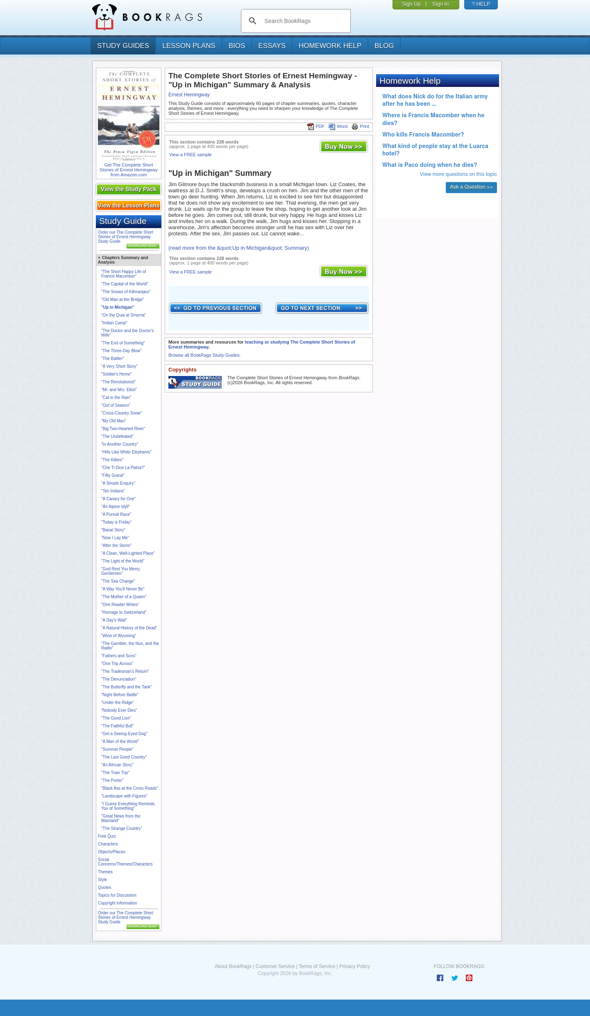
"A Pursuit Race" (116, 514)
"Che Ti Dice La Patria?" (123, 467)
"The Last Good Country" (124, 757)
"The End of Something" (123, 343)
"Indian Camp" (114, 323)
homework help (330, 46)
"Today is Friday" (116, 522)
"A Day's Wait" (114, 620)
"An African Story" (117, 765)
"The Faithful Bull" (117, 726)
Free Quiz (107, 836)
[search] (304, 21)
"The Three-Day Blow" (121, 351)
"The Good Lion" (116, 718)
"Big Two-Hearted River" (123, 428)
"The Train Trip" (115, 772)
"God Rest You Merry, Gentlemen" (121, 571)
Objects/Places (111, 852)
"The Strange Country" (121, 828)
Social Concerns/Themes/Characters (125, 861)
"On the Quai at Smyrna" (123, 315)
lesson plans (188, 46)
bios (237, 46)
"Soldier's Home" (116, 374)
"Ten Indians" (113, 491)
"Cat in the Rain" (116, 397)
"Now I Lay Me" (115, 537)
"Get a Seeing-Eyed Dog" (124, 733)
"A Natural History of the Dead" (129, 628)
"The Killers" (112, 460)
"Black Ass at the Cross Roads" (129, 788)
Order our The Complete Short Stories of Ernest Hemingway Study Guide (125, 237)
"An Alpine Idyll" (115, 506)
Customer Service (275, 966)
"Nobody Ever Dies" (119, 710)
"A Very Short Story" (119, 366)
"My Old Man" (113, 421)
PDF (315, 126)
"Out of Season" (115, 405)
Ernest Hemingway (189, 95)
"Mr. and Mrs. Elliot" (119, 389)
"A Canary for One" (118, 499)
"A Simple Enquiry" (118, 483)
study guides (123, 46)
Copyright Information (117, 903)
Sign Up (411, 4)
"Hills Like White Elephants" (126, 452)
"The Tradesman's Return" (125, 671)
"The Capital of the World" (124, 284)
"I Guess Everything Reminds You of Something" (127, 806)
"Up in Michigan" (117, 307)
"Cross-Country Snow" (121, 413)
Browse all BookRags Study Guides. (204, 355)
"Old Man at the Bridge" (122, 299)
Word (338, 126)
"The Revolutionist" (118, 382)
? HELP (481, 4)
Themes (105, 872)
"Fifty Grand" (113, 475)
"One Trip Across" (117, 663)
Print (360, 126)
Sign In (440, 4)
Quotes (104, 887)
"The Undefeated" (117, 436)
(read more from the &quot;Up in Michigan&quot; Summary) (238, 248)
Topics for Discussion (117, 895)
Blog (384, 46)
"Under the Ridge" (117, 702)
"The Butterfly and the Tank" (126, 687)
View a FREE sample (190, 154)
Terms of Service (317, 966)
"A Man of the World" (120, 741)
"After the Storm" (116, 545)
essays (272, 46)
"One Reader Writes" (120, 604)
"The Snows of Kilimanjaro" (125, 291)
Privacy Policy (354, 966)
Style (102, 879)
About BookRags (233, 966)
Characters (108, 844)
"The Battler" (112, 358)
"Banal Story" (113, 530)
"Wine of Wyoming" (118, 635)
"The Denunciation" (118, 679)
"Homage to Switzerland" (123, 612)
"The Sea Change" (118, 581)
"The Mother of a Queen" (124, 597)
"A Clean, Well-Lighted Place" (128, 553)
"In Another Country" (119, 444)
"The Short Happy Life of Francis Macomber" (123, 273)
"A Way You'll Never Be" (123, 589)
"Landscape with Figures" (124, 796)
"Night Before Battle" (119, 695)
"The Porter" (112, 780)
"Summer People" (117, 749)
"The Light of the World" (122, 561)
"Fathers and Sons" (118, 656)
